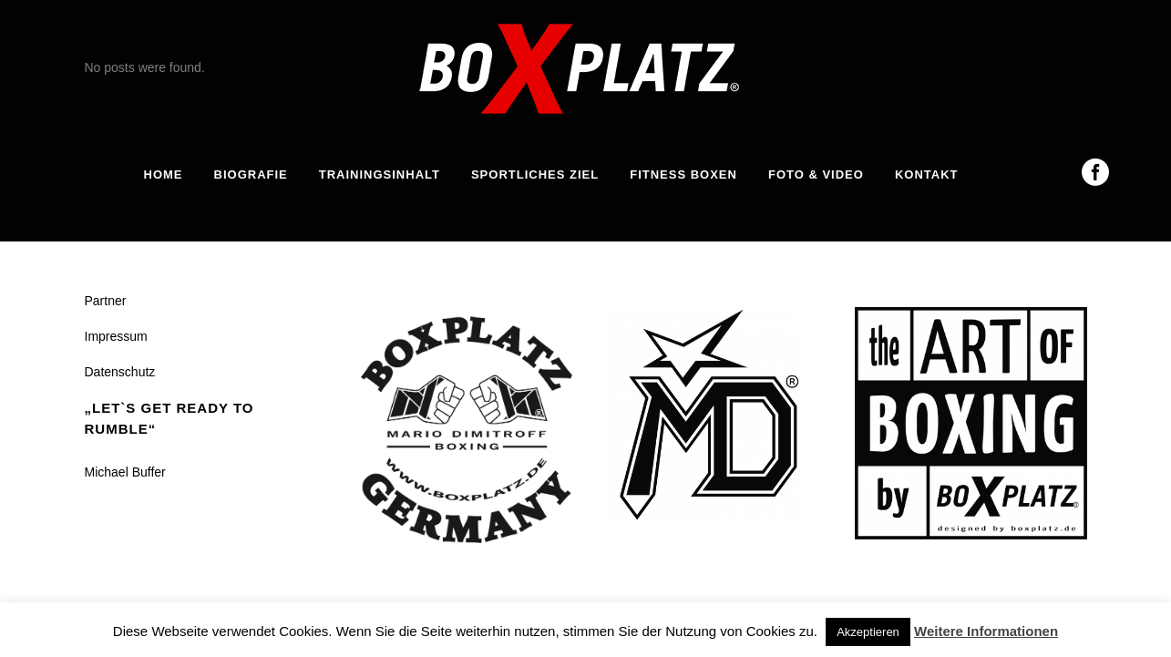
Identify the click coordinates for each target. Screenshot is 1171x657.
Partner (106, 300)
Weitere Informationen (986, 631)
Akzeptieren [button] (868, 632)
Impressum (116, 336)
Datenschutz (120, 371)
